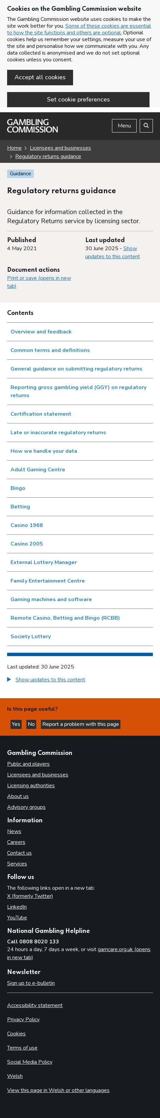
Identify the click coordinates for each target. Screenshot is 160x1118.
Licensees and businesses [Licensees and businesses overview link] (60, 148)
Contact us (19, 853)
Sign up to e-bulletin (31, 983)
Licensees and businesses (37, 774)
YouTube (17, 917)
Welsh (15, 1076)
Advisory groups (26, 807)
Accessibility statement (35, 1005)
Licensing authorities (31, 785)
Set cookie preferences (78, 99)
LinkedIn (17, 907)
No (32, 724)
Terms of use (22, 1048)
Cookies (16, 1033)
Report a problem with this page (80, 724)
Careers (16, 842)
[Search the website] (146, 126)
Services (17, 863)
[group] (80, 680)
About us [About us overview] (18, 796)
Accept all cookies (40, 77)
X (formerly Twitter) (30, 896)
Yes (17, 724)
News (14, 831)
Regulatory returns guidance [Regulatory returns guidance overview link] (48, 156)
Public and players (28, 764)
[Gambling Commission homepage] (32, 131)
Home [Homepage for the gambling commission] (14, 148)
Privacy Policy (23, 1019)
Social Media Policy (29, 1062)
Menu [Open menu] (124, 125)
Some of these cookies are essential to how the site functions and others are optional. (79, 29)
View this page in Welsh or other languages (58, 1090)
